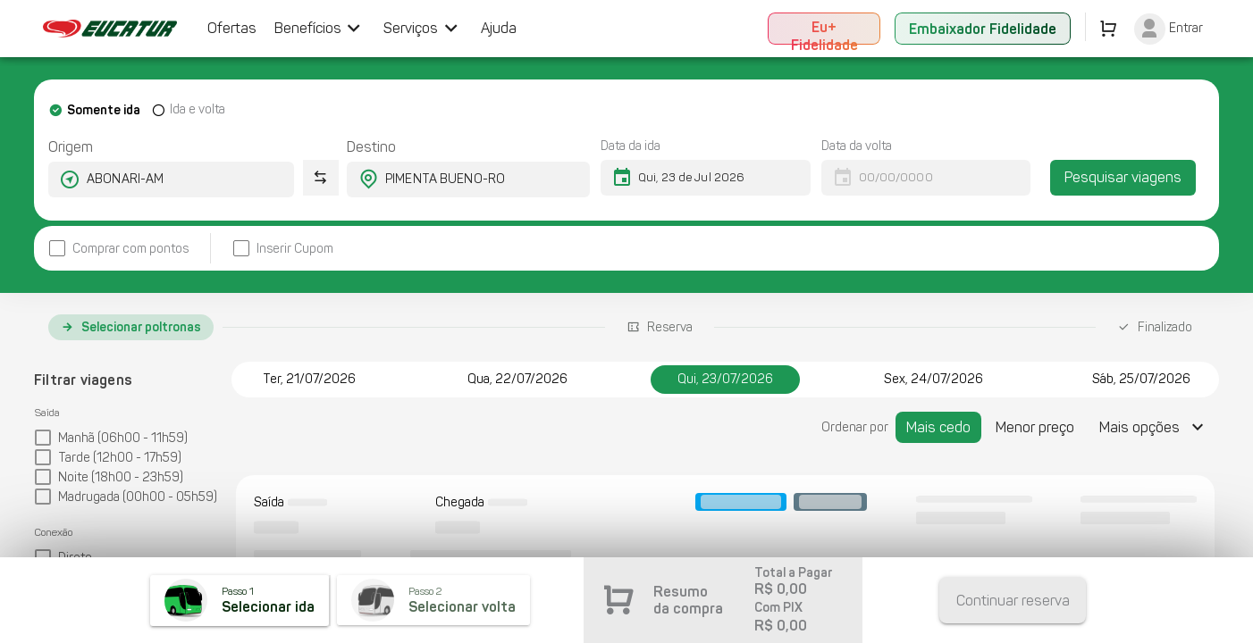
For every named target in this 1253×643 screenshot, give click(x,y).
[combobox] (155, 179)
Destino (371, 146)
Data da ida (630, 146)
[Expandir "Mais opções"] (1154, 427)
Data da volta (856, 146)
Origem (70, 146)
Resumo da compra (688, 600)
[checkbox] (118, 248)
